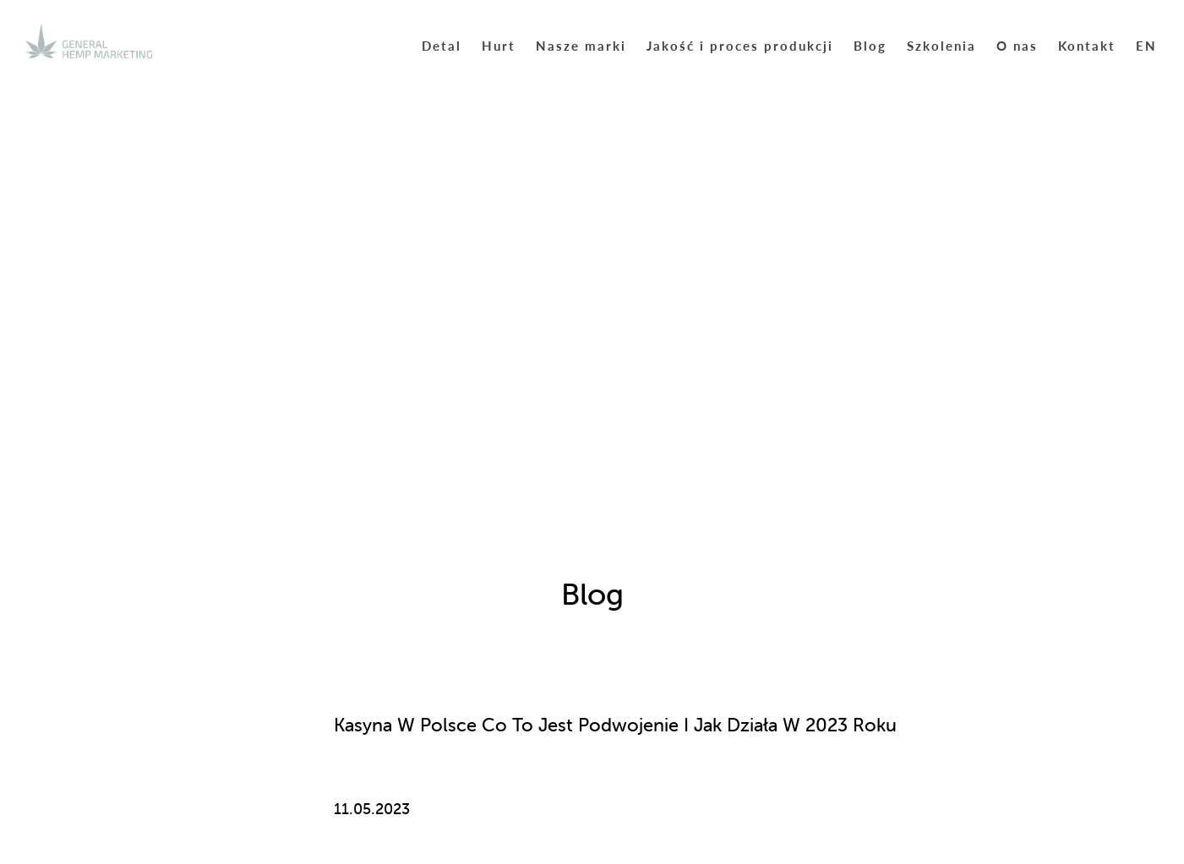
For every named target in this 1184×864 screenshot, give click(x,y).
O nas (1017, 45)
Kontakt (1087, 45)
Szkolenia (941, 45)
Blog (870, 45)
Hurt (499, 45)
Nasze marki (581, 45)
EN (1146, 45)
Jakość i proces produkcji (740, 45)
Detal (441, 45)
